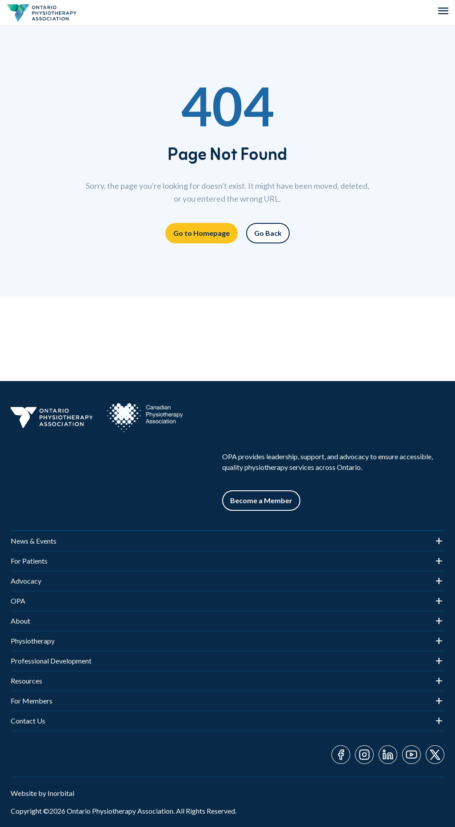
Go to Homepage (201, 233)
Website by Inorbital (42, 793)
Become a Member (261, 500)
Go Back (268, 233)
